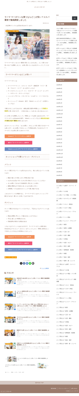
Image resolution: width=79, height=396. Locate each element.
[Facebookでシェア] (24, 263)
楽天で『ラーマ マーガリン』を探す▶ (18, 142)
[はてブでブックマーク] (27, 263)
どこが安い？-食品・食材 (10, 257)
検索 (57, 15)
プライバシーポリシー (63, 391)
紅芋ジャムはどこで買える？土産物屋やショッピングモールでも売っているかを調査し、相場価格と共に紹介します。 (67, 52)
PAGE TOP (39, 385)
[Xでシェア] (21, 263)
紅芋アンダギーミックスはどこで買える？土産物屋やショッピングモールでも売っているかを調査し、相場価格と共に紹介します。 (67, 73)
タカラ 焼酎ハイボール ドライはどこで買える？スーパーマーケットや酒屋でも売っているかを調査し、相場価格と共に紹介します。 (67, 32)
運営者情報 (53, 391)
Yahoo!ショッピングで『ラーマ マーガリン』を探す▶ (23, 149)
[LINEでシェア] (30, 263)
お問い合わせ (74, 391)
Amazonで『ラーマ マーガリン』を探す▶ (19, 136)
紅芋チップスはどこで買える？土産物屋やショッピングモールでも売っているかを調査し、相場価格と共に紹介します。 (67, 63)
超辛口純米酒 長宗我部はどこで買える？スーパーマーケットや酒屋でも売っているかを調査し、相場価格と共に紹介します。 (67, 42)
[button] (33, 263)
